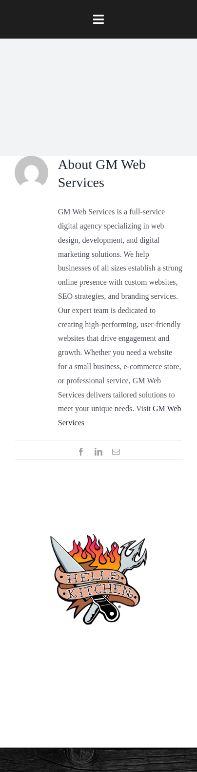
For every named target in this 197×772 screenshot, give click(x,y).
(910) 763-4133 (98, 646)
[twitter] (78, 717)
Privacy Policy (98, 692)
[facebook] (57, 692)
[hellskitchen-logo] (98, 522)
